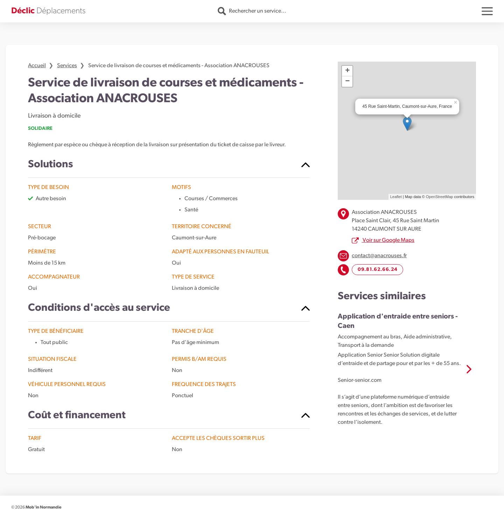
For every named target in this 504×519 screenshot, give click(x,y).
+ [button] (347, 71)
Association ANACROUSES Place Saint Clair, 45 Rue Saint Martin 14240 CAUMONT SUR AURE (395, 221)
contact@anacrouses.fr (379, 256)
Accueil (37, 66)
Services (67, 66)
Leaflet (396, 197)
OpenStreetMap (439, 197)
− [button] (347, 81)
